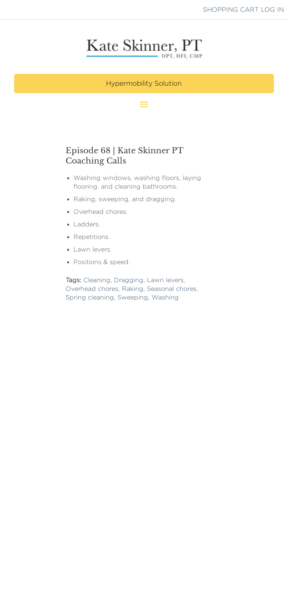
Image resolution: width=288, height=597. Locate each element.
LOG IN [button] (272, 9)
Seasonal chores (171, 288)
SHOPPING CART (231, 9)
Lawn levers (165, 280)
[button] (143, 83)
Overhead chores (92, 288)
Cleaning (96, 280)
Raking (132, 288)
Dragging (128, 280)
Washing (165, 297)
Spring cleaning (90, 297)
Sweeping (132, 297)
